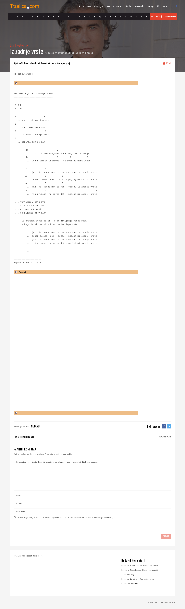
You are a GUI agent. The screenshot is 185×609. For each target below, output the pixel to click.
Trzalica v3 (168, 603)
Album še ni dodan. (84, 53)
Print (167, 63)
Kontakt (152, 603)
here (40, 556)
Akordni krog (144, 6)
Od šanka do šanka (149, 566)
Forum (161, 6)
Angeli (155, 570)
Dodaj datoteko (163, 16)
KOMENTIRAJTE (165, 437)
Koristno (113, 6)
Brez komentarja (24, 437)
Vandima (134, 584)
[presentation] (36, 525)
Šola (128, 6)
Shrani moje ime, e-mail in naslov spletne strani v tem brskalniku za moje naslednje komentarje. (66, 518)
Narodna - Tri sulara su (142, 579)
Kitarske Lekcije (91, 6)
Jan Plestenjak (19, 45)
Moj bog (130, 575)
